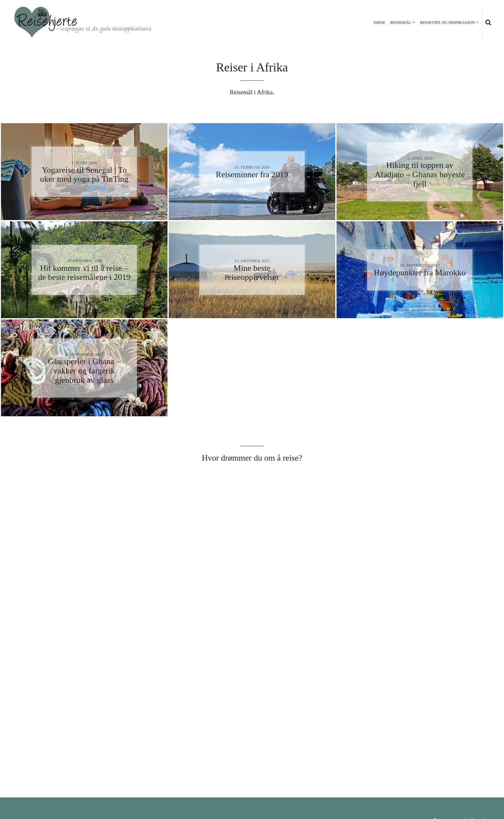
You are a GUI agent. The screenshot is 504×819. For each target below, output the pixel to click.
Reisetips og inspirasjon (447, 22)
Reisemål (400, 22)
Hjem (379, 22)
